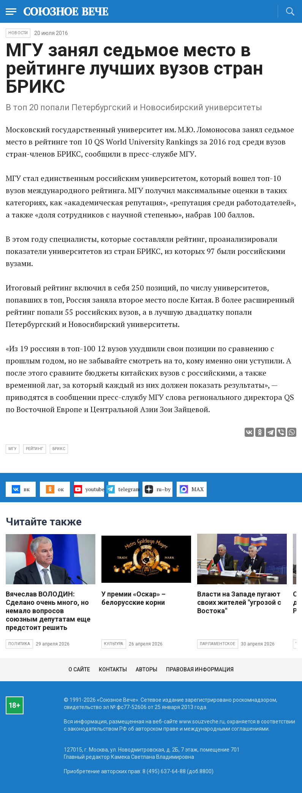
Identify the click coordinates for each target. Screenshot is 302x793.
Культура (113, 644)
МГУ (12, 449)
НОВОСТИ (18, 33)
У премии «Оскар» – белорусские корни (133, 598)
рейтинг (34, 449)
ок (55, 489)
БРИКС (58, 449)
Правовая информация (200, 669)
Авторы (146, 669)
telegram (123, 489)
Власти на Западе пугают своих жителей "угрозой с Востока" (239, 602)
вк (21, 489)
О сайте (79, 669)
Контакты (113, 669)
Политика (19, 644)
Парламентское (218, 644)
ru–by (158, 489)
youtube (89, 489)
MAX (192, 489)
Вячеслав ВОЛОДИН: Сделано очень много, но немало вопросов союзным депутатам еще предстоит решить (48, 610)
